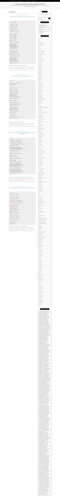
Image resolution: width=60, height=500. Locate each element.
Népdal (40, 244)
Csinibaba (18, 15)
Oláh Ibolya (40, 252)
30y (39, 39)
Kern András (41, 191)
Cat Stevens (40, 102)
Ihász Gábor (40, 165)
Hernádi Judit (41, 154)
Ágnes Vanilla (41, 44)
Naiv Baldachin (41, 236)
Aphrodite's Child (41, 60)
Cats (39, 104)
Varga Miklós (41, 300)
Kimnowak (40, 197)
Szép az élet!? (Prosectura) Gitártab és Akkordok (44, 28)
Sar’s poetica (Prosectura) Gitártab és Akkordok (44, 30)
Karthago (40, 184)
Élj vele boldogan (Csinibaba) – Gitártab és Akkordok (22, 187)
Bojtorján (40, 88)
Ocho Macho (41, 250)
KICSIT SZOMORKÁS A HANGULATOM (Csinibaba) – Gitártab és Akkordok (20, 177)
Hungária (40, 163)
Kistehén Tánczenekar (42, 202)
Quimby (40, 270)
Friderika (40, 139)
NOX (39, 247)
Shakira (40, 276)
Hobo (40, 155)
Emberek (40, 131)
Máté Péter (40, 226)
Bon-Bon (40, 89)
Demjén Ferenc (41, 118)
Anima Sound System (42, 54)
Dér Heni (40, 120)
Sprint (40, 284)
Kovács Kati (40, 210)
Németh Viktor (41, 239)
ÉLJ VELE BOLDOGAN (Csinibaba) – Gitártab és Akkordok (18, 226)
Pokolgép (40, 265)
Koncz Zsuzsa (41, 205)
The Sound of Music (42, 292)
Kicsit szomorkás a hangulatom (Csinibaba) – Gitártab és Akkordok (22, 133)
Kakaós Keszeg (41, 178)
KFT (39, 192)
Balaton (40, 67)
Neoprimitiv (40, 241)
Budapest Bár (41, 97)
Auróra (40, 62)
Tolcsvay (40, 294)
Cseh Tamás (41, 110)
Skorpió (40, 281)
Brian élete (40, 94)
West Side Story (41, 302)
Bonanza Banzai (41, 91)
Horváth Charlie (41, 162)
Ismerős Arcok (41, 170)
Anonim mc (40, 57)
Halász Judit (41, 149)
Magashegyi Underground (43, 218)
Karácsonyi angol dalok (42, 181)
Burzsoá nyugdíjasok (42, 99)
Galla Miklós (40, 141)
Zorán (40, 305)
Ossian (40, 257)
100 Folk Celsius (41, 38)
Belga (40, 73)
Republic (40, 271)
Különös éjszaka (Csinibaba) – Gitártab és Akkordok (22, 16)
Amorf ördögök (41, 52)
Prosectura (40, 268)
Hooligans (40, 160)
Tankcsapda (41, 287)
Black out (40, 81)
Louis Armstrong (41, 215)
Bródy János (41, 96)
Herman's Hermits (41, 152)
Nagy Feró (40, 234)
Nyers (40, 249)
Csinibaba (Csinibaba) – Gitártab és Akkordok (22, 76)
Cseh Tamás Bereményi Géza (43, 112)
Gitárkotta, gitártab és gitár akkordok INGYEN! (30, 4)
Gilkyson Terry (41, 144)
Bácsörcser (40, 65)
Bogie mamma (41, 86)
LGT (39, 213)
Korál (40, 207)
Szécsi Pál (40, 286)
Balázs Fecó (41, 68)
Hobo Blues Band (41, 157)
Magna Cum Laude (42, 220)
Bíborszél (40, 78)
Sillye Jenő (40, 278)
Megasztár (40, 228)
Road (40, 273)
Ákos (39, 46)
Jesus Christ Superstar (42, 173)
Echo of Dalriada (41, 125)
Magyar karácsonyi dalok (42, 223)
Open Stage (41, 255)
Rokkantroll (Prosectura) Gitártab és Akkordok (44, 32)
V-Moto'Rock (41, 297)
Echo (40, 123)
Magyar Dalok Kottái (24, 15)
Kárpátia (40, 183)
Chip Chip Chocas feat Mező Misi (43, 107)
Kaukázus (40, 186)
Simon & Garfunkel (41, 279)
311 (39, 41)
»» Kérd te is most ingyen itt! (29, 68)
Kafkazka (40, 176)
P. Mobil (40, 260)
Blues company (41, 83)
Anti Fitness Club (41, 59)
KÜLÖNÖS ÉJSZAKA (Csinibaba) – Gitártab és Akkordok (18, 65)
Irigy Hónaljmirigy (41, 168)
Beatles (40, 70)
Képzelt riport (41, 189)
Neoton (40, 242)
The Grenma (41, 289)
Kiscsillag (40, 199)
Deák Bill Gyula (41, 115)
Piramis (40, 263)
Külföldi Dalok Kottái (42, 212)
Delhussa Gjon (41, 117)
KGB (39, 194)
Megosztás (44, 13)
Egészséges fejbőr (41, 128)
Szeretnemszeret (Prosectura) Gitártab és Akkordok (44, 26)
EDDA (40, 126)
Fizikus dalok (41, 136)
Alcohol (40, 49)
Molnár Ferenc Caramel (42, 231)
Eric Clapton (41, 133)
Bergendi (40, 75)
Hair (39, 147)
